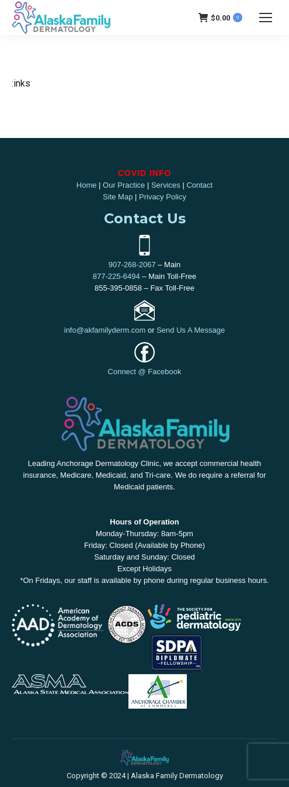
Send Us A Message (190, 330)
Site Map (118, 196)
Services (165, 185)
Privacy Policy (162, 196)
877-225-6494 (116, 276)
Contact (199, 185)
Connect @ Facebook (145, 371)
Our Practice (124, 185)
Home (86, 185)
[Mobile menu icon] (265, 17)
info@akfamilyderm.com (105, 330)
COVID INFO (145, 173)
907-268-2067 (132, 264)
